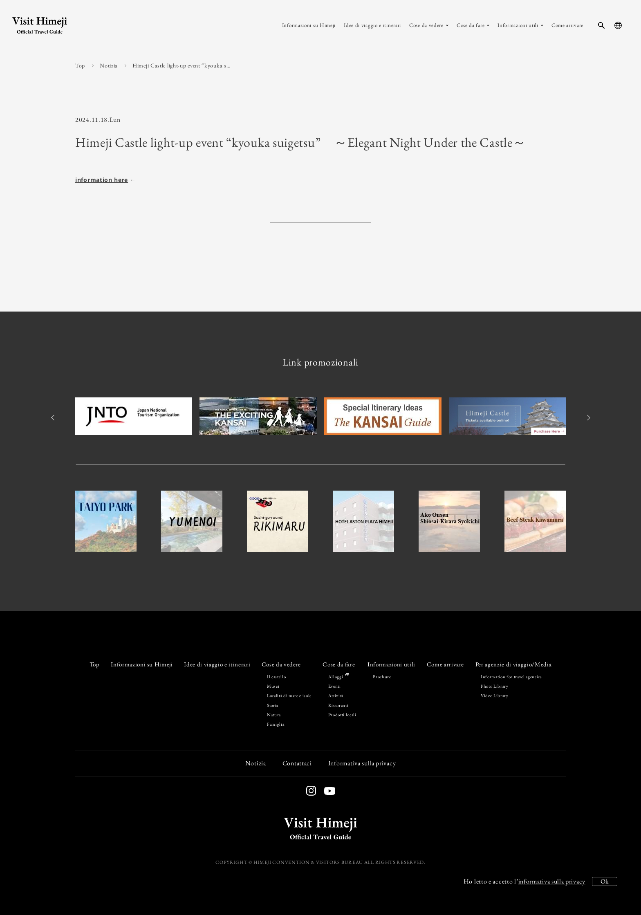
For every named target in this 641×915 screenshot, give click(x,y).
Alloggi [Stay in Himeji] (338, 677)
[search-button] (601, 25)
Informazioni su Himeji (142, 664)
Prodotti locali (342, 715)
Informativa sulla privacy (362, 763)
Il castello (276, 677)
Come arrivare (445, 664)
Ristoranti (338, 705)
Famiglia (275, 724)
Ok (605, 881)
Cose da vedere (281, 664)
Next (587, 418)
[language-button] (618, 25)
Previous (54, 418)
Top (80, 65)
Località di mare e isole (289, 695)
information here (101, 180)
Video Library (495, 695)
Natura (274, 715)
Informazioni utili (391, 664)
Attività (335, 695)
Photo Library (495, 686)
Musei (273, 686)
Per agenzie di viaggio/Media (513, 664)
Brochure (382, 677)
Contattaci (297, 763)
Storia (272, 705)
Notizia (109, 65)
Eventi (334, 686)
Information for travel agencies (511, 677)
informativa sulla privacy (552, 881)
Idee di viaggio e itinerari (217, 664)
